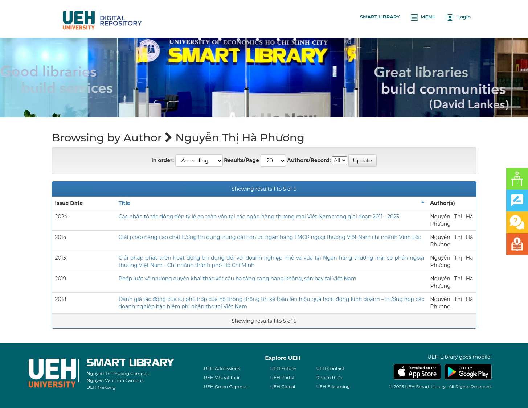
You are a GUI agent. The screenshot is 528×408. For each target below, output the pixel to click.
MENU (423, 17)
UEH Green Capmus (225, 386)
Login (459, 17)
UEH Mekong (101, 387)
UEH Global (282, 386)
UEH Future (283, 368)
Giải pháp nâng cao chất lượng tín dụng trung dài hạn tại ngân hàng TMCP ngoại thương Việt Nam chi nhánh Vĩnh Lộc (270, 237)
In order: (162, 160)
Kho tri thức (329, 377)
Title (124, 203)
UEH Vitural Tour (222, 377)
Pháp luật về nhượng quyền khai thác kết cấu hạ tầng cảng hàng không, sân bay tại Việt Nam (237, 278)
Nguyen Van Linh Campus (115, 380)
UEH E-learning (333, 386)
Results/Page (241, 160)
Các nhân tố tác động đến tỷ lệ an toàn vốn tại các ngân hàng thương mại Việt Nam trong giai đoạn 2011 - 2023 (259, 216)
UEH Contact (330, 368)
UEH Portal (282, 377)
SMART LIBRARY (380, 17)
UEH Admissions (222, 368)
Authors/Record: (309, 160)
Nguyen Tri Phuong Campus (118, 373)
